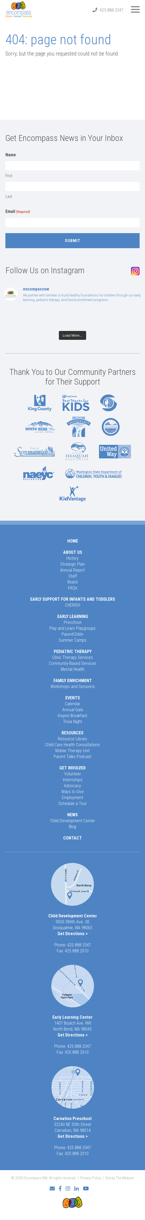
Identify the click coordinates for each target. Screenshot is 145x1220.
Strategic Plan (72, 564)
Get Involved (72, 767)
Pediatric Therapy (73, 651)
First (8, 175)
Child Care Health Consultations (72, 744)
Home (72, 541)
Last (8, 196)
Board (72, 582)
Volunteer (72, 773)
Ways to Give (72, 791)
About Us (72, 552)
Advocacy (72, 785)
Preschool (72, 622)
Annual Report (72, 570)
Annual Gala (72, 709)
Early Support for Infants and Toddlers (72, 599)
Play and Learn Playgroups (72, 628)
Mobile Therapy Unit (72, 750)
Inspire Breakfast (72, 715)
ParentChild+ (73, 634)
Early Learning (72, 616)
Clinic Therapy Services (72, 657)
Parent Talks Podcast (72, 756)
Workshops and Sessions (72, 686)
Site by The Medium (119, 1178)
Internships (72, 779)
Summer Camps (72, 640)
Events (72, 697)
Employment (72, 797)
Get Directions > (73, 933)
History (72, 558)
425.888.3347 (111, 10)
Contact (72, 838)
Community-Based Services (72, 663)
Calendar (72, 703)
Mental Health (73, 669)
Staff (72, 576)
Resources (72, 732)
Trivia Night (72, 721)
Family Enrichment (72, 680)
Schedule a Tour (72, 803)
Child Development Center (72, 820)
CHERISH (72, 605)
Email (17, 212)
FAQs (72, 587)
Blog (72, 826)
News (72, 814)
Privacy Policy (90, 1178)
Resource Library (72, 738)
